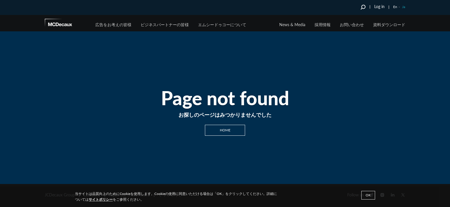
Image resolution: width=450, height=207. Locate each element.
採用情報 (323, 24)
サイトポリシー (101, 199)
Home (225, 130)
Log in (379, 6)
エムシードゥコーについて (222, 24)
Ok (368, 195)
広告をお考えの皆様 (113, 24)
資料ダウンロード (389, 24)
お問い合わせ (352, 24)
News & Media (292, 24)
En (395, 7)
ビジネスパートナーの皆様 (165, 24)
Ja (403, 7)
